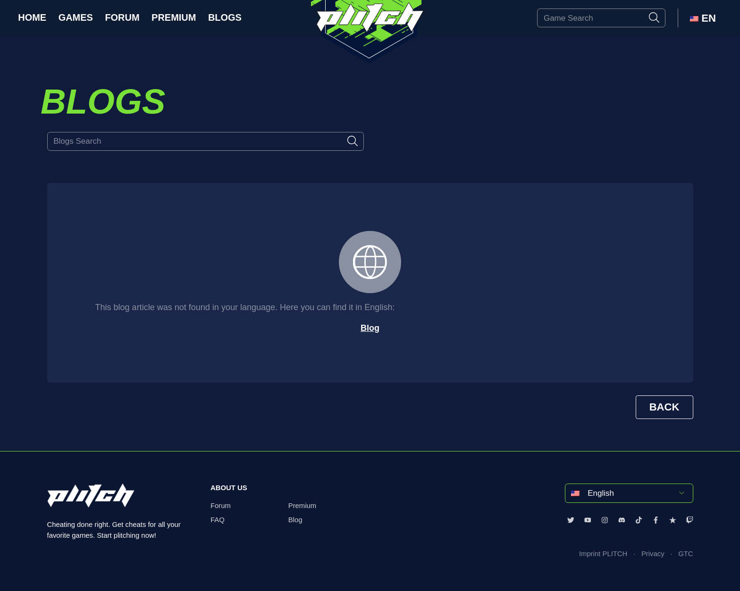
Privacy (652, 554)
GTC (685, 554)
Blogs (225, 17)
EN (703, 18)
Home (32, 17)
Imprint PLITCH (603, 554)
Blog (370, 328)
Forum (122, 17)
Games (76, 17)
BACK (664, 407)
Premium (173, 17)
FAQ (217, 520)
